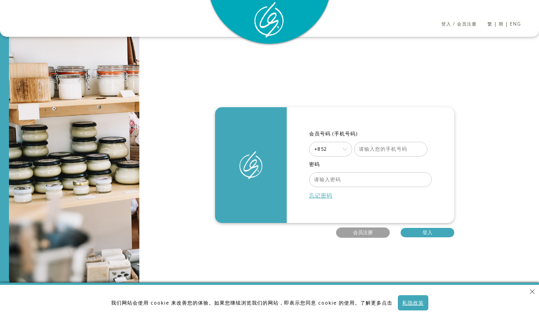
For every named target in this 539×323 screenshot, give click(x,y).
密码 (314, 164)
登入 (446, 24)
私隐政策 (413, 303)
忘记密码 (320, 195)
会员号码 (320, 134)
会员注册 (467, 24)
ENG (515, 24)
